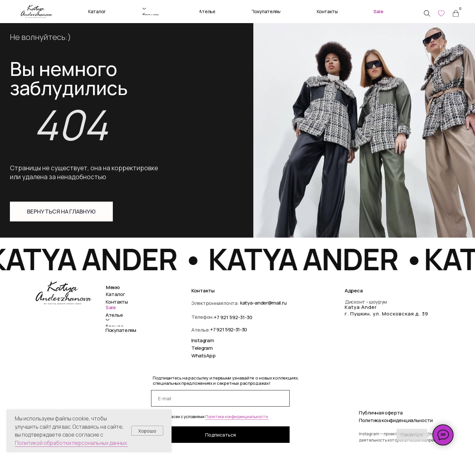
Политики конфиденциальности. (237, 416)
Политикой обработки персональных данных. (71, 442)
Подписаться (220, 435)
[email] (220, 398)
